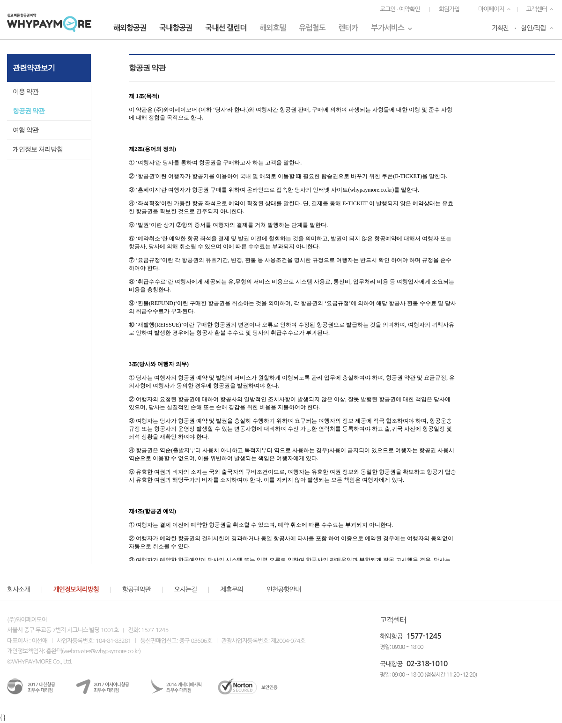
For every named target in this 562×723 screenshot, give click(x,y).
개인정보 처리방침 (38, 149)
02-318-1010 (427, 663)
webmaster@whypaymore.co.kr (101, 651)
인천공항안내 (283, 589)
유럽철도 (312, 27)
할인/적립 (533, 28)
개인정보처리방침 (76, 589)
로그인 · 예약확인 (400, 9)
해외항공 (391, 636)
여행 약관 (25, 130)
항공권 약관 (28, 110)
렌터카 (348, 27)
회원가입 (449, 9)
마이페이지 (491, 9)
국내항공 (391, 664)
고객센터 (536, 9)
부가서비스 (387, 27)
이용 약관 (25, 91)
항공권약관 (136, 589)
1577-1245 (424, 636)
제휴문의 (231, 589)
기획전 (500, 28)
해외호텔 (272, 27)
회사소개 (18, 589)
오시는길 (185, 589)
